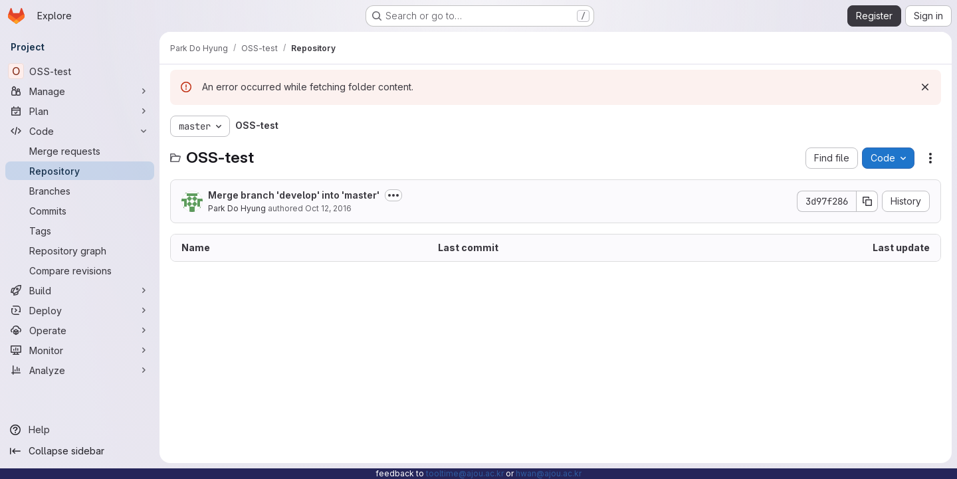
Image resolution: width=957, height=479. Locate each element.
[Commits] (79, 210)
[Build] (79, 290)
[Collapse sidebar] (79, 451)
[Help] (79, 430)
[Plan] (79, 111)
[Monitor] (79, 350)
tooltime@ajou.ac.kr (465, 473)
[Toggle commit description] (393, 195)
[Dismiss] (925, 87)
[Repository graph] (79, 250)
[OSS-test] (79, 71)
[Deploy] (79, 310)
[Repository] (79, 170)
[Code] (79, 131)
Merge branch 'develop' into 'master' (293, 195)
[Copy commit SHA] (867, 201)
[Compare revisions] (79, 270)
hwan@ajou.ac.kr (549, 473)
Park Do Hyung (237, 208)
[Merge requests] (79, 151)
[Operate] (79, 330)
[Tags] (79, 230)
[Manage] (79, 91)
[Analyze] (79, 370)
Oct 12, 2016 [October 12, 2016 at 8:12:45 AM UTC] (328, 208)
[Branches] (79, 190)
